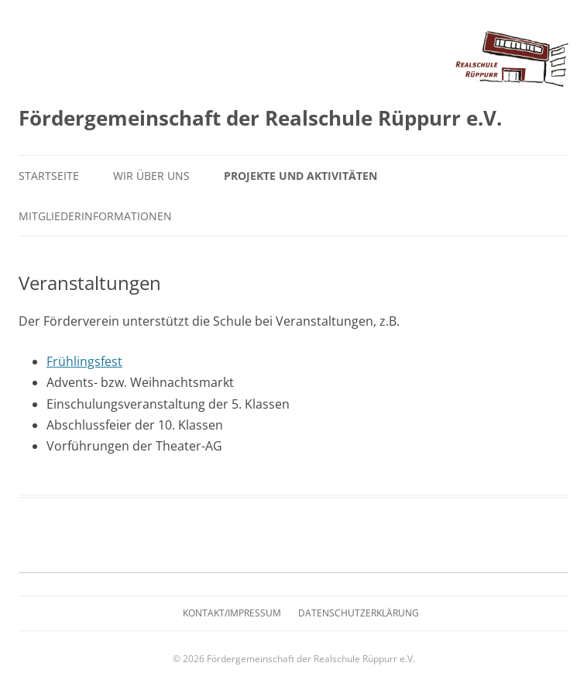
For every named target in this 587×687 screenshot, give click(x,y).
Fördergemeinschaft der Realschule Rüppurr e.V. (260, 118)
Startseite (49, 175)
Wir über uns (151, 175)
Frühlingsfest (84, 361)
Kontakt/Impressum (232, 613)
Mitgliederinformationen (95, 216)
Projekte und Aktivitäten (300, 175)
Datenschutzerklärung (358, 613)
